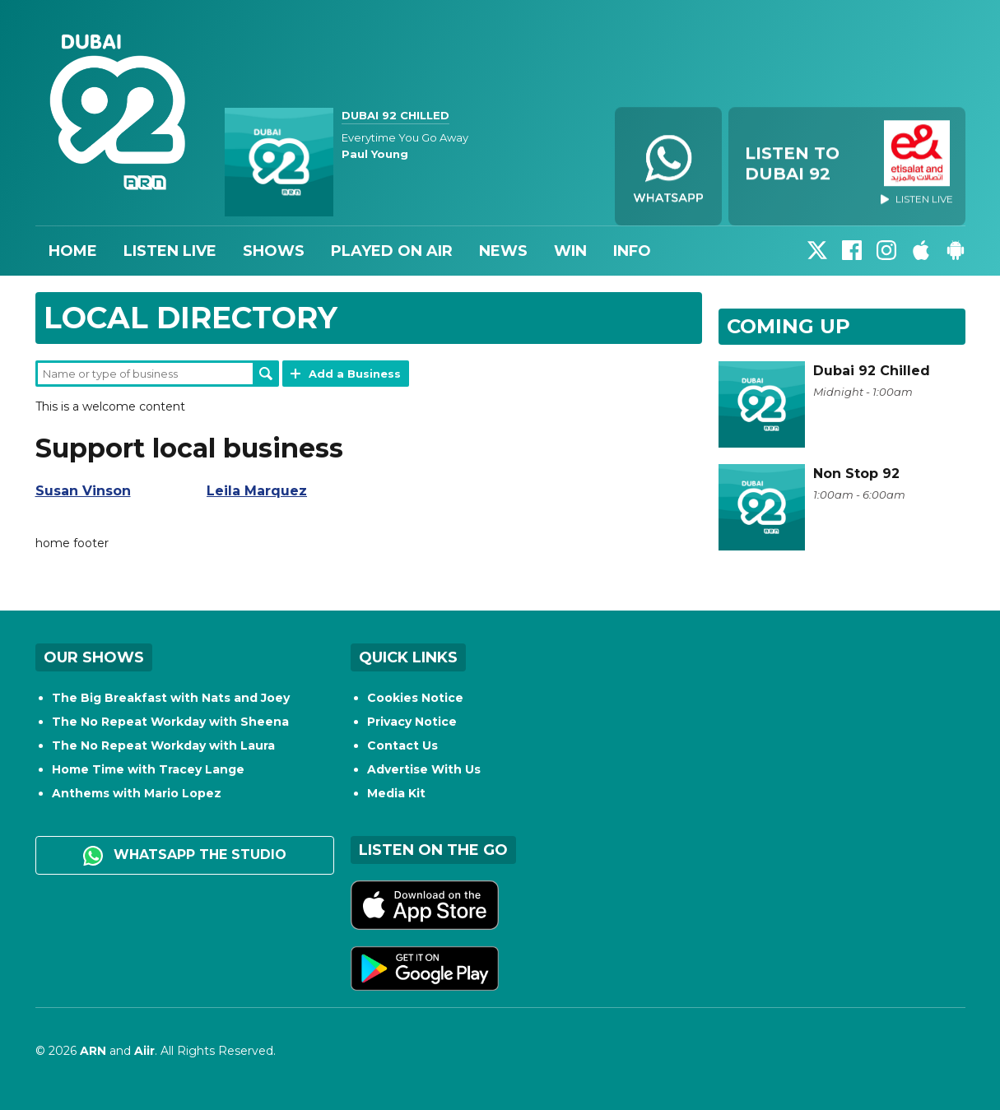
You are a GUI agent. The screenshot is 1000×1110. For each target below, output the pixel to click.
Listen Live (169, 251)
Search (266, 373)
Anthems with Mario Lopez (136, 793)
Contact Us (402, 745)
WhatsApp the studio (184, 856)
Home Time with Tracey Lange (148, 769)
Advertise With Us (424, 769)
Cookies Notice (415, 697)
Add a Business (355, 373)
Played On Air (392, 251)
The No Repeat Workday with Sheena (170, 721)
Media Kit (396, 793)
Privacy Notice (412, 721)
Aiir (144, 1050)
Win (570, 251)
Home (73, 251)
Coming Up (788, 326)
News (503, 251)
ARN (93, 1050)
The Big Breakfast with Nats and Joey (171, 697)
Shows (274, 251)
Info (632, 251)
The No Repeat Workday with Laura (163, 745)
